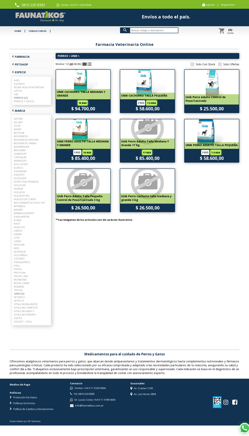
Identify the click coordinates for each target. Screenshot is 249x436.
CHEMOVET (20, 153)
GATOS (18, 90)
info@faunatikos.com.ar (86, 405)
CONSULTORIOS (37, 31)
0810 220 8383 (33, 5)
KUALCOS (19, 227)
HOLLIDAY (19, 192)
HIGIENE (18, 188)
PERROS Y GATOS (24, 101)
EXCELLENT (20, 178)
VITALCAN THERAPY (25, 314)
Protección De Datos (23, 397)
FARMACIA (21, 56)
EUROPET (19, 174)
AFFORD (18, 118)
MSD (16, 248)
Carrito (230, 31)
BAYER (17, 129)
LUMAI (17, 241)
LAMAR (18, 234)
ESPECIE (19, 72)
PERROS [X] (21, 97)
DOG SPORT (21, 164)
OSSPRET (19, 258)
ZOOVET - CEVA (23, 321)
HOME (17, 31)
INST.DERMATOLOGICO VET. (30, 202)
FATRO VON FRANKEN (26, 181)
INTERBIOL (20, 206)
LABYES (18, 230)
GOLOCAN (20, 185)
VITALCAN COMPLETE (26, 307)
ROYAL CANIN (21, 283)
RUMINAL (19, 286)
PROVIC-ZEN (21, 276)
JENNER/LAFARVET (24, 213)
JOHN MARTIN (21, 216)
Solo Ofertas (228, 64)
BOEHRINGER (21, 146)
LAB (16, 94)
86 (79, 64)
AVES (17, 80)
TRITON (18, 290)
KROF (17, 223)
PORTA (18, 269)
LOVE (17, 237)
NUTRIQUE (20, 251)
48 (75, 64)
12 (67, 64)
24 (71, 64)
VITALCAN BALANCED (26, 304)
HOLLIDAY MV (21, 195)
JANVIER (18, 209)
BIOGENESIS (21, 136)
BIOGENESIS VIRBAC (25, 143)
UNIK (74, 56)
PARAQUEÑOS (22, 262)
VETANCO (19, 297)
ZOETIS (18, 318)
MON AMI (19, 244)
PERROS (63, 56)
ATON (17, 125)
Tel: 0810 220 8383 (82, 394)
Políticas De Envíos (22, 403)
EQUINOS (19, 83)
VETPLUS (19, 300)
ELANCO (18, 167)
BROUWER (20, 150)
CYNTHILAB (20, 157)
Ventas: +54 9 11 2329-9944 (74, 5)
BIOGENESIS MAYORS (26, 139)
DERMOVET (20, 160)
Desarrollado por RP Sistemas (25, 421)
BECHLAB (19, 132)
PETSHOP (20, 64)
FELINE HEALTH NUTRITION (29, 87)
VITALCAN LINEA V (24, 311)
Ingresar (210, 4)
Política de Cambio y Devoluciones (31, 409)
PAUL (17, 265)
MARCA (18, 110)
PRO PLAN (19, 272)
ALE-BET (18, 122)
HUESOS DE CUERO (25, 199)
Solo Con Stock (202, 64)
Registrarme (228, 4)
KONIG (18, 220)
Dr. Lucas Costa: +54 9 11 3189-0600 (92, 399)
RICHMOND (20, 279)
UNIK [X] (19, 293)
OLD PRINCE (21, 255)
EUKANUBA (20, 171)
